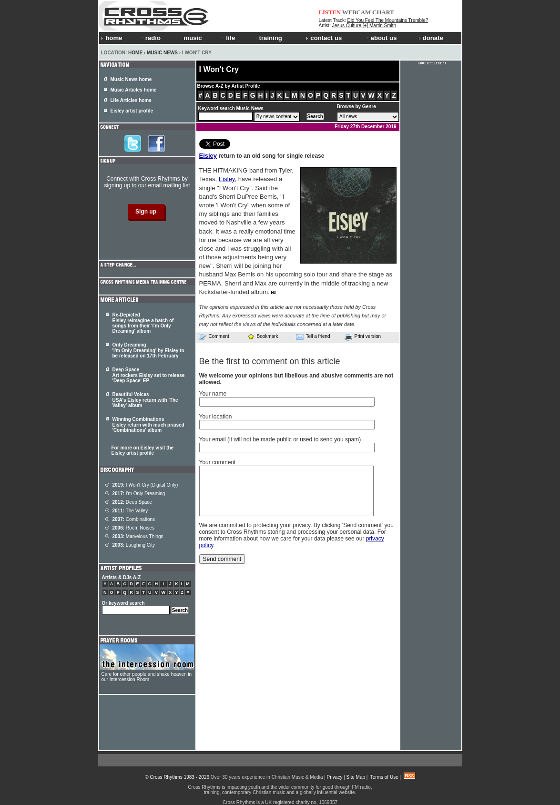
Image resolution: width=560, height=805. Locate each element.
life (227, 37)
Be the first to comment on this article (269, 361)
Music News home (131, 79)
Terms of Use (384, 777)
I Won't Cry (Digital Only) (145, 485)
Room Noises (133, 527)
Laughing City (133, 545)
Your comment (217, 462)
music (190, 37)
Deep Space (132, 502)
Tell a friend (313, 336)
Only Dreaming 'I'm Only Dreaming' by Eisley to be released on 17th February (148, 350)
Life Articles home (131, 100)
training (268, 37)
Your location (215, 416)
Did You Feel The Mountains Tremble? (387, 20)
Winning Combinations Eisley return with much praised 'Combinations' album (148, 425)
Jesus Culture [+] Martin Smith (364, 25)
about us (381, 37)
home (111, 37)
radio (150, 37)
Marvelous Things (137, 536)
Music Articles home (134, 89)
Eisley (208, 155)
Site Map (355, 777)
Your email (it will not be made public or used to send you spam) (280, 439)
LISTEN (330, 12)
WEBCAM (356, 12)
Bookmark (262, 336)
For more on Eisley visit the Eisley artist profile (143, 450)
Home (135, 52)
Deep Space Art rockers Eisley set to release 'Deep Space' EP (148, 375)
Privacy (335, 777)
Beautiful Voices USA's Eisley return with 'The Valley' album (145, 400)
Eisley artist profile (132, 110)
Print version (363, 337)
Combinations (133, 519)
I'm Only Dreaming (138, 493)
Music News (162, 52)
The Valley (130, 510)
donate (430, 37)
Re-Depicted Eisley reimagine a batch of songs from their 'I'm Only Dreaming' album (143, 323)
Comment (214, 336)
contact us (324, 37)
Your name (213, 393)
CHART (383, 12)
